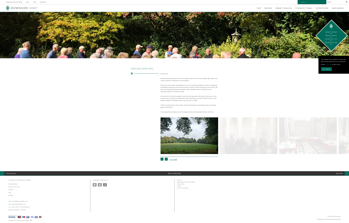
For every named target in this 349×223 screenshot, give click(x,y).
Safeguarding (338, 8)
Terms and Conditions (183, 188)
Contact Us (331, 39)
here (212, 112)
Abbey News (331, 32)
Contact (303, 2)
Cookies (179, 186)
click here (328, 64)
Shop (34, 2)
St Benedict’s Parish (303, 8)
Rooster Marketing (336, 219)
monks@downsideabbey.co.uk (20, 201)
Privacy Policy (180, 184)
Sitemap (179, 180)
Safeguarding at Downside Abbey (186, 182)
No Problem (326, 69)
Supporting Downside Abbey (14, 2)
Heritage (268, 8)
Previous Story (11, 173)
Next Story (339, 173)
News (27, 2)
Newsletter (43, 2)
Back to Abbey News (174, 173)
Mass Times (331, 35)
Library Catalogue (283, 8)
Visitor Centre (322, 8)
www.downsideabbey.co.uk (18, 204)
